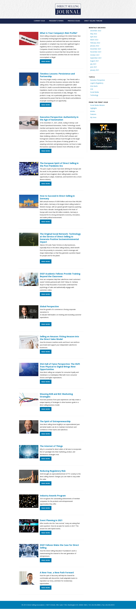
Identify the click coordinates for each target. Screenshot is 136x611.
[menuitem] (39, 21)
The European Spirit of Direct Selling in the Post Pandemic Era (59, 164)
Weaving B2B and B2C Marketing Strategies (56, 395)
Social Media (94, 92)
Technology (94, 95)
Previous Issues (74, 21)
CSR (91, 89)
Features (93, 114)
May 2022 (93, 34)
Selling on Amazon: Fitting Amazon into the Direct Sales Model (59, 338)
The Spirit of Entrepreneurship (55, 421)
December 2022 (95, 31)
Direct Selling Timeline (93, 21)
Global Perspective (49, 306)
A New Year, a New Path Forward (57, 572)
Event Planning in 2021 (51, 520)
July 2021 (93, 64)
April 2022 (93, 37)
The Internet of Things (51, 446)
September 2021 (96, 58)
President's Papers (56, 21)
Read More (45, 61)
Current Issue (39, 21)
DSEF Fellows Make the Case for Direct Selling (59, 546)
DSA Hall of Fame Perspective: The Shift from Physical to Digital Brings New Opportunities (60, 366)
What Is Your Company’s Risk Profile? (58, 33)
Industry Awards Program (53, 495)
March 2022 (94, 40)
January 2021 (94, 70)
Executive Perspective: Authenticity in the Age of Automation (59, 118)
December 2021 (95, 49)
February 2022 (95, 43)
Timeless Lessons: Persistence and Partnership (57, 75)
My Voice (93, 117)
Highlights (93, 108)
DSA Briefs (94, 86)
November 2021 (95, 52)
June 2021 (93, 67)
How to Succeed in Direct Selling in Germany (57, 197)
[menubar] (68, 21)
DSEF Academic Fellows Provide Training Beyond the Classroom (60, 275)
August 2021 (94, 61)
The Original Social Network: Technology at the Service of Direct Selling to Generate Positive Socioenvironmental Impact (60, 237)
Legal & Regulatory (96, 83)
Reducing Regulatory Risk (53, 470)
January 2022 (94, 46)
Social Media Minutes (97, 105)
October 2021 (95, 55)
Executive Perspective (97, 80)
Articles (92, 111)
